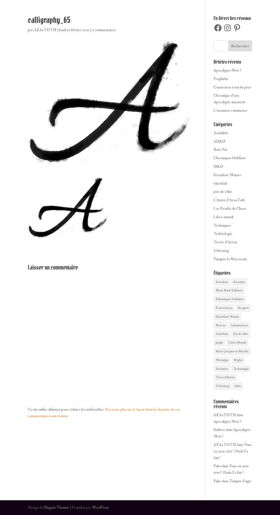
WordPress (100, 507)
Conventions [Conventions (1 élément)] (224, 308)
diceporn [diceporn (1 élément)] (243, 308)
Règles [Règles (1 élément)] (238, 360)
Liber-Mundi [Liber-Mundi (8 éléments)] (237, 343)
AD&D (219, 141)
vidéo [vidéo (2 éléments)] (237, 386)
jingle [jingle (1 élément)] (219, 343)
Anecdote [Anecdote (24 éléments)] (222, 282)
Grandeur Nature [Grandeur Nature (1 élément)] (227, 317)
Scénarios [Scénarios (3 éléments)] (222, 369)
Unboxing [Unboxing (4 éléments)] (222, 386)
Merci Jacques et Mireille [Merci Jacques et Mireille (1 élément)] (232, 351)
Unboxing (221, 250)
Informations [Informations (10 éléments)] (239, 325)
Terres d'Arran (225, 242)
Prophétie (221, 78)
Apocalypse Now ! (227, 70)
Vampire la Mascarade (230, 259)
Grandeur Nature (227, 175)
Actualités (221, 133)
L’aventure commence (230, 110)
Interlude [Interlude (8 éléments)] (222, 334)
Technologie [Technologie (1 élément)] (241, 369)
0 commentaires (104, 30)
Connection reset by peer (232, 87)
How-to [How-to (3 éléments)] (221, 325)
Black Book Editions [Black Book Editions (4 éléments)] (229, 290)
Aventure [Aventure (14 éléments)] (239, 282)
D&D (218, 166)
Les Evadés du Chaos (230, 208)
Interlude (221, 183)
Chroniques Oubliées (230, 158)
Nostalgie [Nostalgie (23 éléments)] (222, 360)
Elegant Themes (56, 507)
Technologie (223, 233)
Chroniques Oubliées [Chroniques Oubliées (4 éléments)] (229, 299)
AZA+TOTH (45, 30)
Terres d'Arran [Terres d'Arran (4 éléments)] (225, 377)
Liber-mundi (224, 217)
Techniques (222, 225)
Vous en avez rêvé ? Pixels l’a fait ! (233, 451)
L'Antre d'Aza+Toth (229, 200)
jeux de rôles (223, 191)
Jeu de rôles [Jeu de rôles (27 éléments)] (240, 334)
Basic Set (220, 149)
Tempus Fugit (240, 481)
